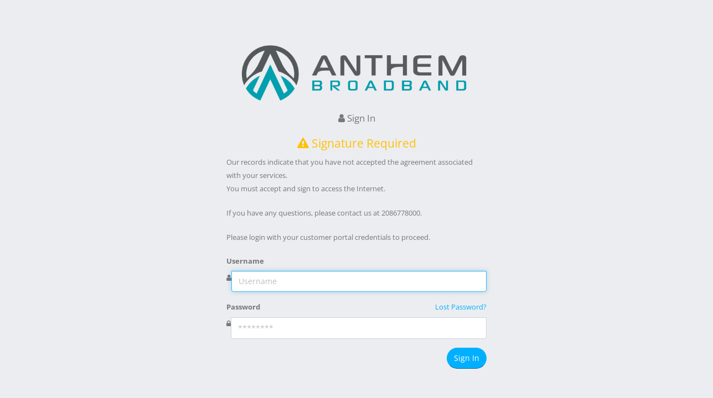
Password (243, 307)
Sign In (466, 358)
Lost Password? (461, 307)
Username (245, 261)
